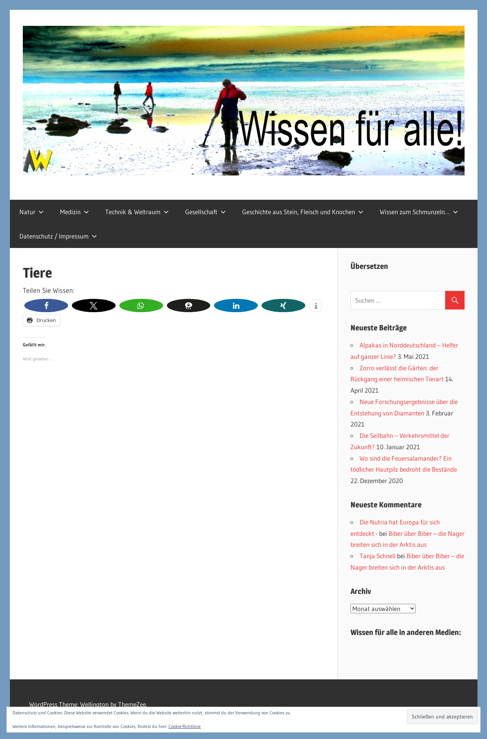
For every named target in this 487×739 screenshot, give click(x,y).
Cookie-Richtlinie (184, 726)
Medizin (74, 212)
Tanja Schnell (377, 556)
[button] (46, 305)
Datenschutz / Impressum (58, 236)
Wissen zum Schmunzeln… (419, 212)
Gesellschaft (205, 212)
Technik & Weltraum (137, 212)
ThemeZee (132, 704)
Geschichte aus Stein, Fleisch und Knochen (302, 212)
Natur (31, 212)
